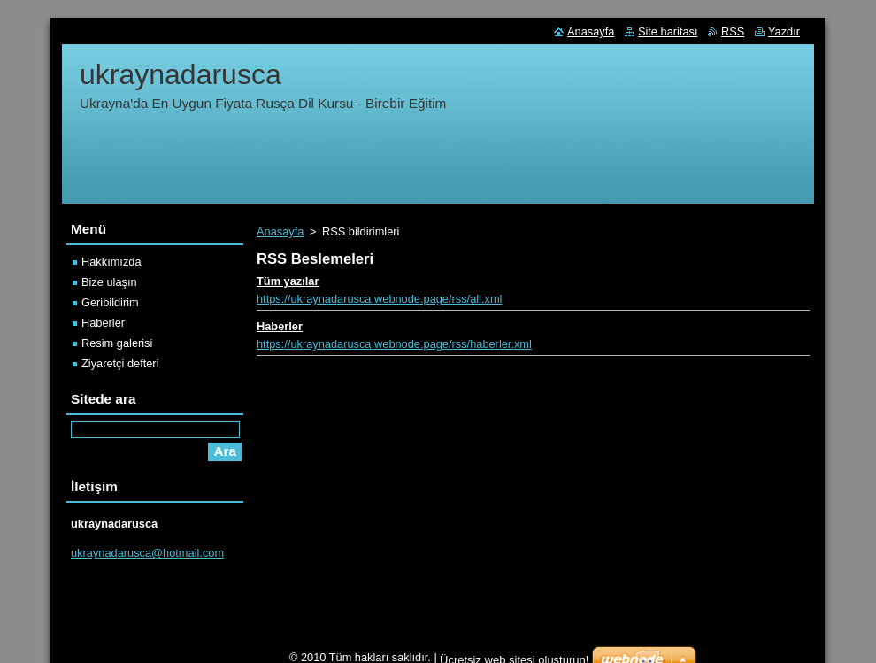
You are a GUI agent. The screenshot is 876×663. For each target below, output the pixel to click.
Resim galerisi (116, 343)
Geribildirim (110, 302)
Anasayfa (280, 231)
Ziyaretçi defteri (119, 363)
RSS (732, 31)
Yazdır (784, 31)
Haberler (280, 326)
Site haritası (668, 31)
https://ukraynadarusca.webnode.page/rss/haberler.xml (394, 344)
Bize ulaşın (109, 282)
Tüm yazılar (288, 281)
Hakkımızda (111, 261)
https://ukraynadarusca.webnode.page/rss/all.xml (379, 298)
